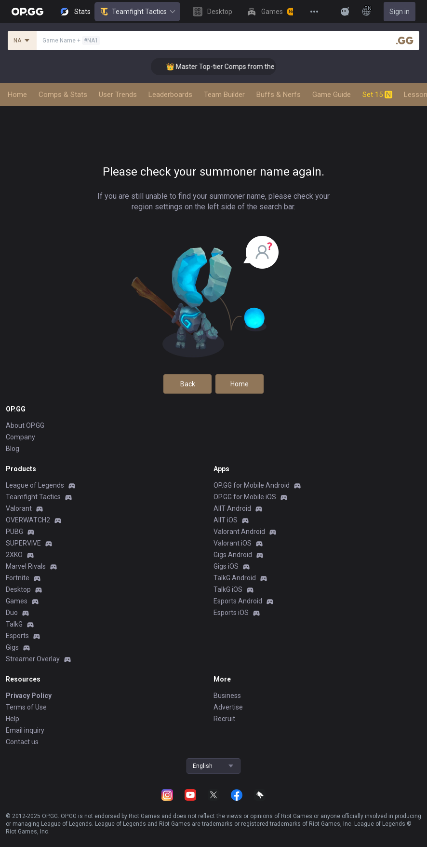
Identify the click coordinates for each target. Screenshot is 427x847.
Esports (17, 636)
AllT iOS (226, 520)
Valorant (19, 508)
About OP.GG (25, 425)
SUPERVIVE (23, 543)
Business (227, 695)
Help (12, 719)
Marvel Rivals (26, 566)
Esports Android (238, 601)
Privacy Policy (29, 695)
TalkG (14, 624)
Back (187, 384)
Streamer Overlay (33, 659)
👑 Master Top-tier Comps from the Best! (234, 66)
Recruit (224, 719)
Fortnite (17, 578)
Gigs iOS (226, 566)
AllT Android (232, 508)
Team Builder (224, 94)
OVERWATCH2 (28, 520)
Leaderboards (170, 94)
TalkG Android (235, 578)
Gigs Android (233, 555)
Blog (12, 448)
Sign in (399, 11)
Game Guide (331, 94)
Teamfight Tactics (137, 11)
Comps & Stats (63, 94)
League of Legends (35, 485)
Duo (12, 612)
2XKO (14, 555)
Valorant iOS (233, 543)
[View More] (314, 11)
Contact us (22, 742)
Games (16, 601)
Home (17, 94)
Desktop (18, 589)
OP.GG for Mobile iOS (245, 497)
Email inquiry (25, 730)
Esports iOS (231, 612)
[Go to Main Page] (27, 11)
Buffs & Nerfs (278, 94)
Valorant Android (239, 531)
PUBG (14, 531)
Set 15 (377, 94)
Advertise (228, 707)
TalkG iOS (228, 589)
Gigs (12, 647)
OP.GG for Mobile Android (252, 485)
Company (20, 437)
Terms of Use (26, 707)
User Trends (118, 94)
